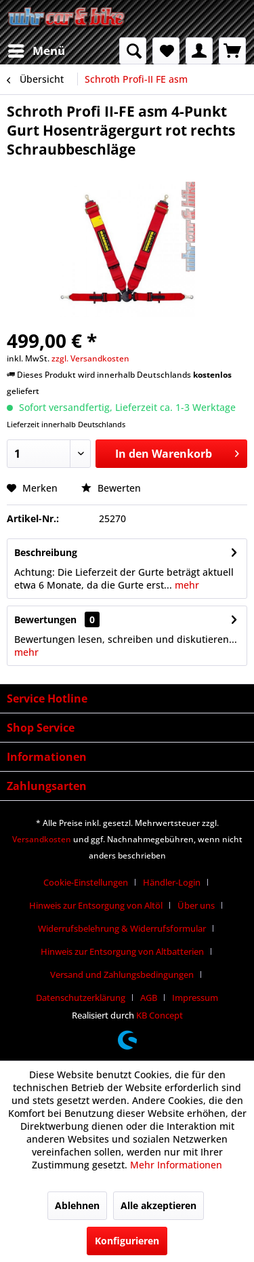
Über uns (196, 905)
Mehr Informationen (176, 1164)
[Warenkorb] (232, 50)
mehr (185, 584)
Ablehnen (77, 1205)
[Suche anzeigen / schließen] (132, 50)
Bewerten (111, 487)
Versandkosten (41, 839)
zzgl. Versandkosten (90, 358)
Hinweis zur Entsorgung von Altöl (96, 905)
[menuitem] (36, 50)
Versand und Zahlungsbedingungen (122, 974)
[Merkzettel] (165, 50)
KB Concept (159, 1015)
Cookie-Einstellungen (85, 882)
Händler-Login (171, 882)
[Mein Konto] (199, 50)
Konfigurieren (127, 1240)
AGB (148, 997)
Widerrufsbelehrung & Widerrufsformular (122, 928)
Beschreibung (45, 552)
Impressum (195, 997)
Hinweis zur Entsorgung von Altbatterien (122, 951)
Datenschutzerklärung (80, 997)
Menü (36, 49)
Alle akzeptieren (158, 1205)
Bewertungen (45, 619)
